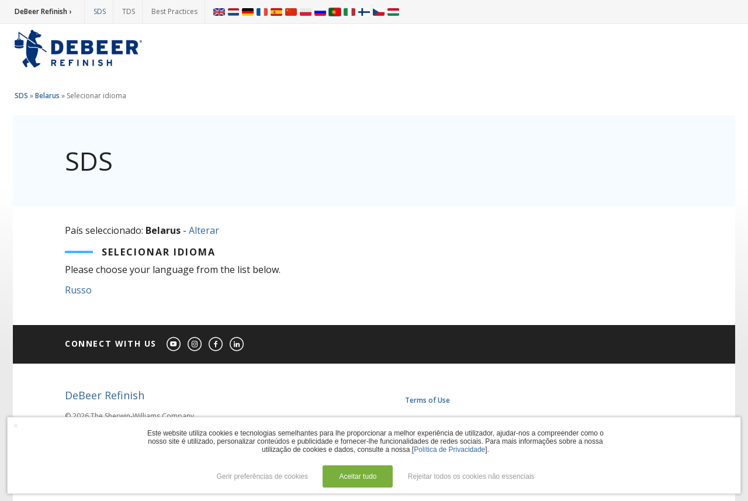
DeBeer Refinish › (43, 11)
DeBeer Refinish (104, 395)
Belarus (47, 96)
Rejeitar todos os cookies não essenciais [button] (471, 476)
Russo (78, 290)
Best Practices (174, 11)
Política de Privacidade (449, 449)
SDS (100, 11)
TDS (128, 11)
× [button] (15, 425)
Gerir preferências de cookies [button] (262, 476)
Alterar (204, 230)
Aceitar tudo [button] (357, 476)
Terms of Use (427, 400)
